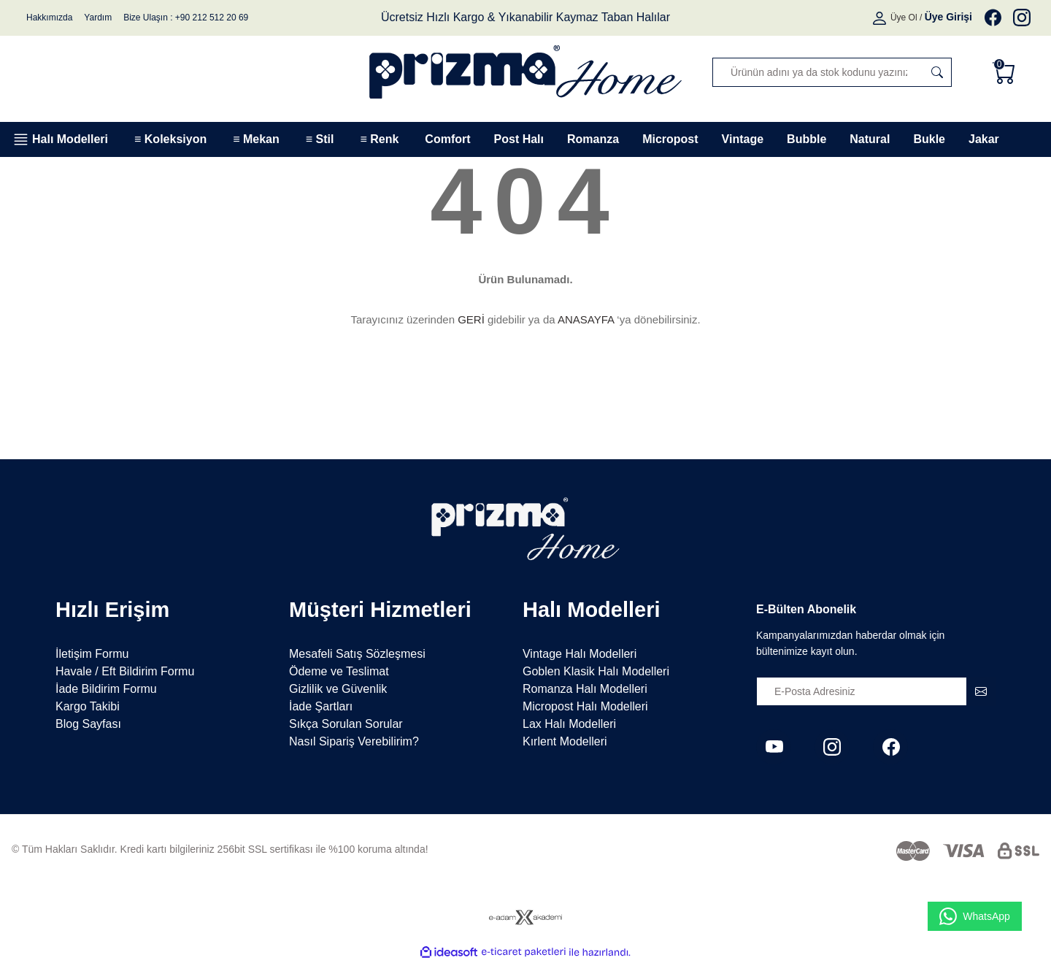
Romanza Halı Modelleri (585, 689)
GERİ (471, 319)
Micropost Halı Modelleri (585, 706)
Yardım (98, 17)
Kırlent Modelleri (565, 741)
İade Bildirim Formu (106, 689)
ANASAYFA (586, 319)
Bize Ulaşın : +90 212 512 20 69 (185, 17)
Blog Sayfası (88, 724)
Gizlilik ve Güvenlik (338, 689)
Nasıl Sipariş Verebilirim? (354, 741)
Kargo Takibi (87, 706)
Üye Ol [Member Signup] (903, 17)
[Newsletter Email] (876, 691)
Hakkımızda (49, 17)
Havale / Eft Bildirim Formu (124, 671)
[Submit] (981, 691)
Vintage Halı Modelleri (579, 654)
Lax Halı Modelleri (569, 724)
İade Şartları (321, 706)
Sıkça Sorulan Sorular (346, 724)
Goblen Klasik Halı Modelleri (596, 671)
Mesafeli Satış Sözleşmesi (357, 654)
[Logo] (525, 72)
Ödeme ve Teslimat (339, 671)
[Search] (832, 72)
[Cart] (1007, 72)
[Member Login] (880, 17)
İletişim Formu (91, 654)
